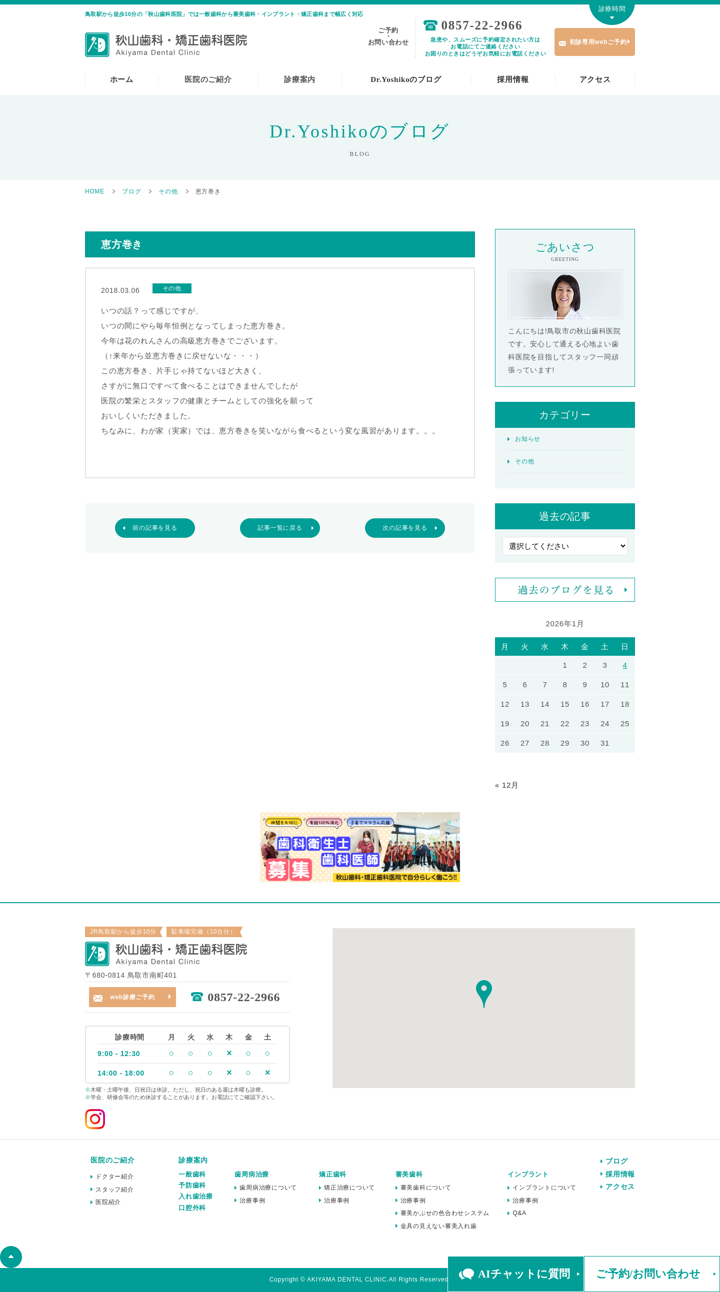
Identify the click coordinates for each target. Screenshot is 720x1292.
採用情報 (512, 79)
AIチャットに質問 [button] (524, 1274)
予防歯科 (192, 1185)
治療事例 (252, 1200)
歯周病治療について (268, 1187)
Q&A (519, 1213)
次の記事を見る (404, 527)
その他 (524, 461)
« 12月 (507, 785)
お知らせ (527, 438)
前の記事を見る (154, 527)
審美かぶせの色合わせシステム (445, 1213)
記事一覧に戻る (280, 527)
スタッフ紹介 (115, 1189)
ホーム (122, 79)
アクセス (595, 79)
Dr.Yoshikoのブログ (405, 79)
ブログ (617, 1161)
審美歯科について (426, 1187)
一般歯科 (192, 1174)
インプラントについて (544, 1187)
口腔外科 (192, 1208)
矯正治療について (349, 1187)
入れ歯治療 (195, 1196)
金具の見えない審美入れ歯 (438, 1226)
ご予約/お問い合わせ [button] (648, 1274)
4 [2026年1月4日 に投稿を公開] (624, 665)
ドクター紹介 (115, 1176)
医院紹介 (108, 1202)
